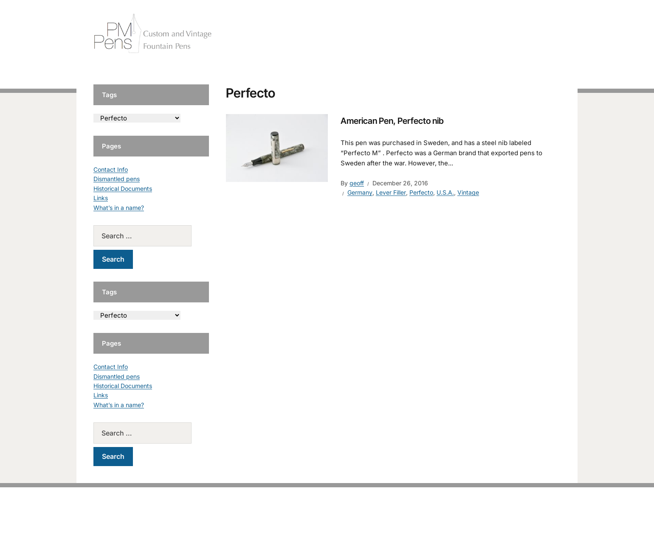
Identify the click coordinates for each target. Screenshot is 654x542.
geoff (357, 183)
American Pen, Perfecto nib (392, 121)
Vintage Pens (499, 34)
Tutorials (543, 34)
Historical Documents (122, 188)
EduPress (345, 521)
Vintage (468, 192)
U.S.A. (445, 192)
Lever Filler (391, 192)
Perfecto (421, 192)
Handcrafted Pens (441, 34)
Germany (359, 192)
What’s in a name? (118, 207)
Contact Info (110, 169)
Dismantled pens (116, 178)
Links (100, 197)
